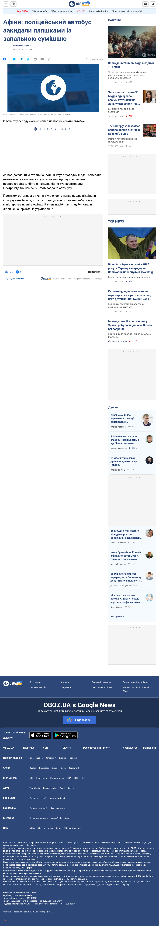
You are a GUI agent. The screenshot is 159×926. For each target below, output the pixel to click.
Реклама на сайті (37, 687)
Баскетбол (44, 768)
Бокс (63, 768)
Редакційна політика (14, 279)
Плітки (41, 828)
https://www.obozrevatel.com (108, 842)
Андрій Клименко (118, 564)
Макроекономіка (58, 808)
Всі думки (116, 616)
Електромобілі (50, 788)
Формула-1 (74, 768)
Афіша (32, 828)
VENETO (81, 11)
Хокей (55, 768)
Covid (66, 818)
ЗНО (76, 778)
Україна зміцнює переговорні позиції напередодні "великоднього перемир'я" (122, 419)
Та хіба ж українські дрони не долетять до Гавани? (124, 461)
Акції (62, 788)
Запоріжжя (50, 758)
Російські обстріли (98, 11)
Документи (66, 687)
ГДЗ (31, 778)
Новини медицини (38, 818)
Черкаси (73, 758)
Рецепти (33, 798)
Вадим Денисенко (119, 448)
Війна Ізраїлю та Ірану (62, 11)
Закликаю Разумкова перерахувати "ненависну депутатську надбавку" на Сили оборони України (126, 577)
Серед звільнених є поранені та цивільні (129, 277)
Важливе (115, 20)
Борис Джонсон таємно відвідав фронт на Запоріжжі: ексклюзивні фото (125, 534)
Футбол (32, 768)
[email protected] (40, 904)
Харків (39, 758)
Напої (43, 798)
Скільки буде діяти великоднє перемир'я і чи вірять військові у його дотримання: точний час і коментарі (130, 295)
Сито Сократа (117, 607)
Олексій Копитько (119, 427)
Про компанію (36, 682)
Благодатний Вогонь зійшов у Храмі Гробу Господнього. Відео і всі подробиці (130, 325)
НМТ (83, 778)
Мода (59, 828)
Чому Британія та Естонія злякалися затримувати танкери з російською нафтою (126, 556)
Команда (65, 682)
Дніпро (62, 758)
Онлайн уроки (57, 778)
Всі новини (149, 747)
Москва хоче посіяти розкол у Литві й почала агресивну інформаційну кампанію (125, 599)
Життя (67, 747)
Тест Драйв (34, 788)
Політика (28, 747)
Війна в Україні (39, 11)
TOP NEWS (116, 221)
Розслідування (92, 747)
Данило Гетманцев (119, 586)
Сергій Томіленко (118, 543)
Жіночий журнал (72, 828)
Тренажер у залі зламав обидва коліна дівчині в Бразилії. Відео (124, 129)
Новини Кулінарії (57, 798)
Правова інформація (101, 682)
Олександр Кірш (118, 470)
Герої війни (22, 11)
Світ (45, 747)
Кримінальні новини (22, 46)
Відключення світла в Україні (127, 11)
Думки (113, 407)
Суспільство (130, 747)
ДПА (69, 778)
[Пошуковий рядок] (153, 4)
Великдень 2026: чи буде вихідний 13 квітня (131, 65)
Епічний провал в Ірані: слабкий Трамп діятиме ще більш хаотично (125, 440)
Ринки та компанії (38, 808)
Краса (50, 828)
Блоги (106, 747)
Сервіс (70, 788)
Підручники (41, 778)
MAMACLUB (56, 818)
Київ (31, 758)
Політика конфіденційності (136, 682)
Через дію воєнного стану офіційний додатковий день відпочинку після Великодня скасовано (127, 75)
